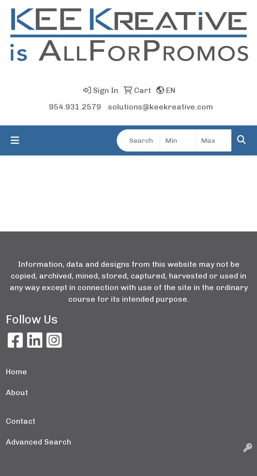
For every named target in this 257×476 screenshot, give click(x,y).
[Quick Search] (138, 140)
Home (16, 371)
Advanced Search (38, 441)
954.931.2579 (75, 106)
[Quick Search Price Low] (178, 140)
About (17, 392)
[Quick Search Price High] (214, 140)
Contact (20, 421)
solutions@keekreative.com (160, 106)
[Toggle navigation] (15, 140)
